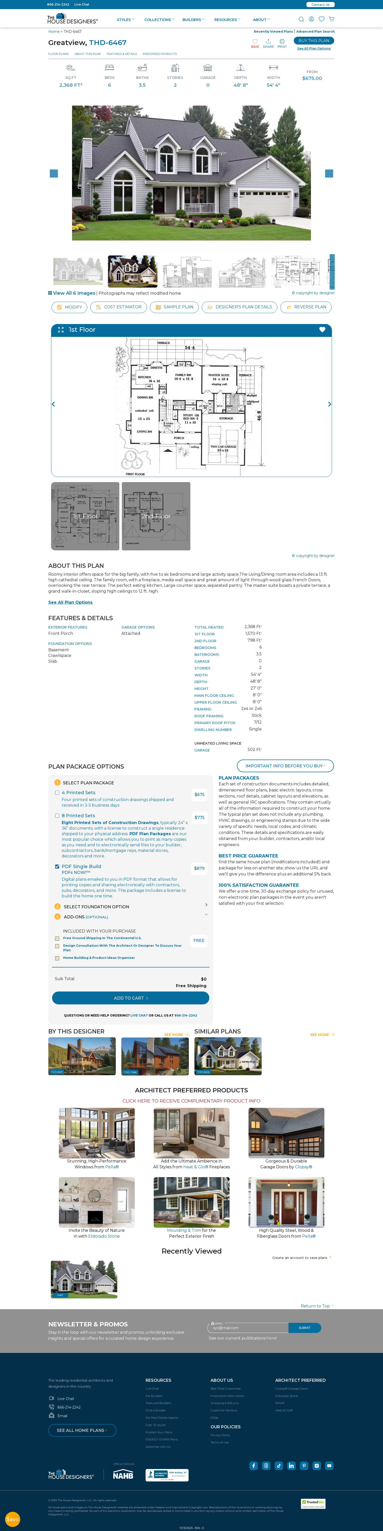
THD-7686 (130, 1072)
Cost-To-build (155, 1425)
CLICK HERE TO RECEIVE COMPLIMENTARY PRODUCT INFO (191, 1101)
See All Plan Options (70, 602)
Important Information (227, 1396)
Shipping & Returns (225, 1403)
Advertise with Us (158, 1447)
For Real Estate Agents (162, 1417)
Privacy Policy (220, 1435)
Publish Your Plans (159, 1432)
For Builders (154, 1396)
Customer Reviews (224, 1410)
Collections (159, 19)
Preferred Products (160, 54)
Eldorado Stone (286, 1396)
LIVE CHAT (139, 1015)
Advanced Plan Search (315, 31)
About (261, 19)
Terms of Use (220, 1442)
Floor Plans (58, 54)
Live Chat (81, 4)
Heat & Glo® (283, 1410)
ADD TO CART (131, 998)
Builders (194, 19)
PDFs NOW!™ (76, 872)
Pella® (279, 1403)
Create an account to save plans (302, 1258)
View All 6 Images (71, 293)
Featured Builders (158, 1403)
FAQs (214, 1417)
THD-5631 (57, 1072)
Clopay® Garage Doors (291, 1388)
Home (54, 31)
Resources (227, 19)
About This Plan (88, 54)
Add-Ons (81, 916)
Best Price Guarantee (226, 1388)
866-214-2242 (58, 4)
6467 (60, 1295)
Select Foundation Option (91, 906)
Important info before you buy (285, 766)
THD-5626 (203, 1072)
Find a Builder (156, 1410)
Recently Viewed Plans (273, 31)
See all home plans (83, 1430)
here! (271, 1338)
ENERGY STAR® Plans (162, 1439)
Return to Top (318, 1306)
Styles (125, 19)
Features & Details (122, 54)
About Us (222, 1380)
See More (176, 1034)
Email (57, 1416)
